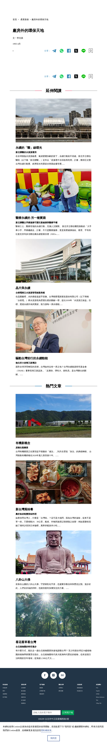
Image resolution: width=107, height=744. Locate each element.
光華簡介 (61, 687)
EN (15, 51)
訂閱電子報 (42, 691)
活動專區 (5, 694)
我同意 (53, 738)
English (98, 691)
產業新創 (24, 19)
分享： (47, 51)
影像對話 (23, 703)
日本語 (97, 694)
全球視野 (23, 687)
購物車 (41, 687)
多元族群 (23, 700)
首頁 (15, 19)
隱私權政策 (80, 687)
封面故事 (5, 687)
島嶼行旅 (23, 697)
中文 (72, 7)
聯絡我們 (42, 694)
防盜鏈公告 (80, 691)
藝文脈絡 (23, 691)
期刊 (4, 691)
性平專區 (5, 697)
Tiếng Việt (98, 703)
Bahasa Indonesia (100, 697)
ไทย (97, 700)
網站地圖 (61, 691)
